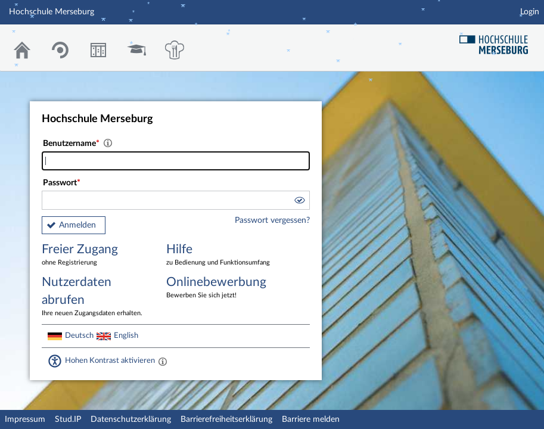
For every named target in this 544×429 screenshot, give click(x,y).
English (126, 335)
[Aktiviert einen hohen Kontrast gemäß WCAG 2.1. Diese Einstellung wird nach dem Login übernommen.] (162, 361)
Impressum (25, 419)
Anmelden (77, 225)
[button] (299, 202)
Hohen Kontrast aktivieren (110, 360)
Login (529, 12)
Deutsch (79, 335)
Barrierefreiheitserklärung (226, 419)
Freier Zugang (95, 255)
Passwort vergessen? (272, 220)
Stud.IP (68, 419)
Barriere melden (311, 419)
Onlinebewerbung (219, 288)
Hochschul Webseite (498, 40)
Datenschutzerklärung (131, 419)
